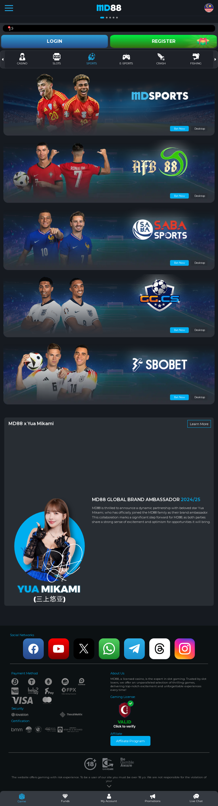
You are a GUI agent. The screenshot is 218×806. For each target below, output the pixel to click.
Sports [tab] (92, 59)
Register (163, 41)
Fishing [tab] (196, 59)
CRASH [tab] (161, 59)
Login (54, 41)
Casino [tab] (22, 59)
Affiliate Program (130, 741)
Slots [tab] (57, 59)
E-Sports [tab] (126, 59)
